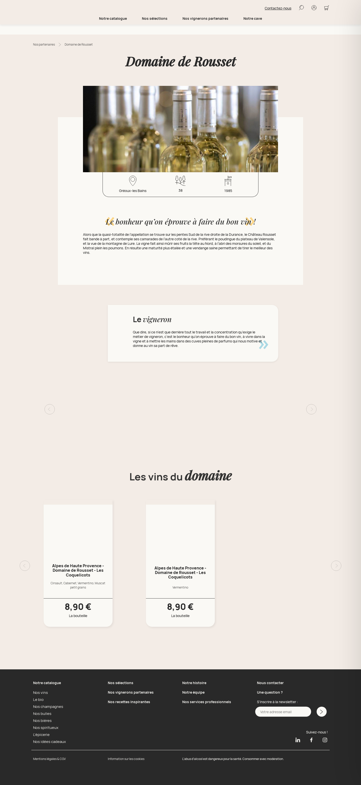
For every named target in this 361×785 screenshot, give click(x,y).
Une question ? (270, 692)
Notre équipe (193, 692)
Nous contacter (270, 682)
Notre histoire (194, 682)
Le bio (37, 699)
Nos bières (41, 720)
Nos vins (39, 692)
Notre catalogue (47, 683)
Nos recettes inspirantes (129, 701)
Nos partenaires (44, 44)
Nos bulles (41, 713)
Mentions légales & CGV (49, 759)
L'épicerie (40, 734)
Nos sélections (120, 682)
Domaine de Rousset (79, 44)
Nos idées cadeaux (48, 741)
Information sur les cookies (126, 759)
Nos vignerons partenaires (205, 28)
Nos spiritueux (44, 727)
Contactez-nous (278, 13)
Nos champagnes (47, 706)
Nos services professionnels (206, 701)
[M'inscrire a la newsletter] (321, 712)
